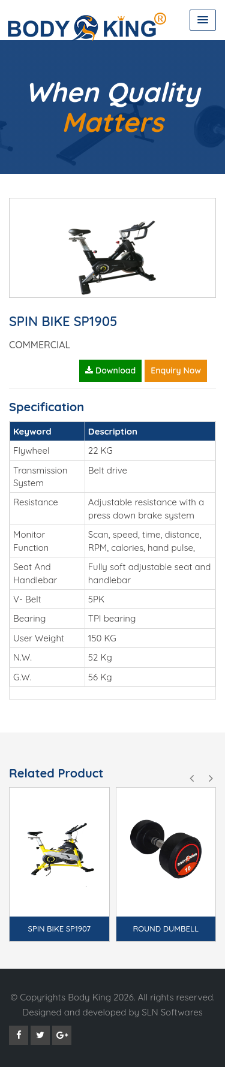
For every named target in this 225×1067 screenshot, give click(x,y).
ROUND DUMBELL (166, 928)
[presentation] (192, 778)
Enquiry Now (176, 370)
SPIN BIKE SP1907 (59, 928)
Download (110, 370)
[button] (203, 20)
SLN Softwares (172, 1012)
